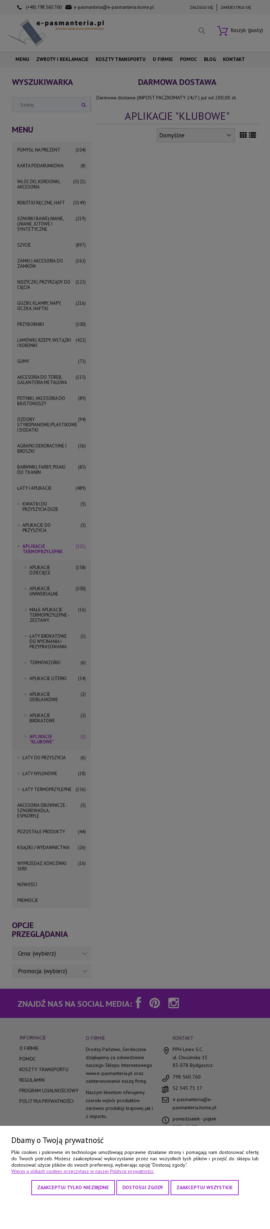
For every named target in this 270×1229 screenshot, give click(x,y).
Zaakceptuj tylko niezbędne (73, 1187)
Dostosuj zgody (142, 1187)
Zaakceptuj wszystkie (204, 1187)
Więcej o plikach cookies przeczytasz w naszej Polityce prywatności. (82, 1171)
